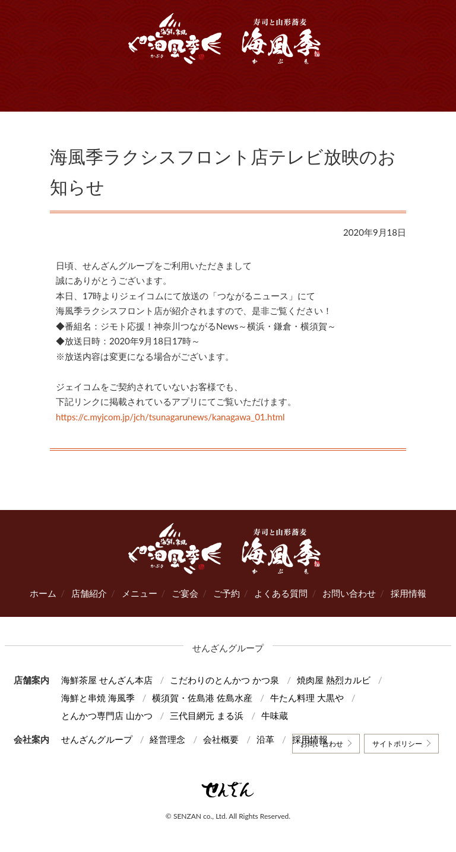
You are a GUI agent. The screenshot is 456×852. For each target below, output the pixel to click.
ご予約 (226, 593)
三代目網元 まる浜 (206, 715)
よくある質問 (281, 593)
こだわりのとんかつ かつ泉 (224, 679)
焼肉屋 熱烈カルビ (333, 679)
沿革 (265, 739)
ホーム (43, 593)
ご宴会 (185, 593)
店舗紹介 (89, 593)
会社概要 (221, 739)
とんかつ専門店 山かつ (107, 715)
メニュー (139, 593)
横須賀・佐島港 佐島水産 (202, 697)
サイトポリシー (397, 743)
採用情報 (408, 593)
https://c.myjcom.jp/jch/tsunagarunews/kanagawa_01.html (170, 416)
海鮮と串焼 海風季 (98, 697)
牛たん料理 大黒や (307, 697)
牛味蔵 (274, 715)
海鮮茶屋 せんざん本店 (107, 679)
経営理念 (167, 739)
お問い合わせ (349, 593)
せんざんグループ (96, 739)
